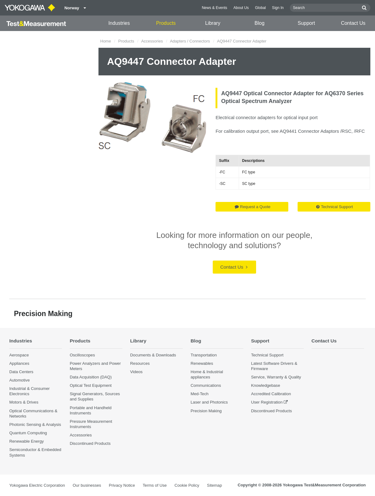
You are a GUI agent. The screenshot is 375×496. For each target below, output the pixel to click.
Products (166, 23)
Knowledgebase (265, 385)
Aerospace (19, 355)
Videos (136, 371)
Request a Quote (252, 206)
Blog (259, 23)
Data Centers (21, 371)
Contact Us (353, 23)
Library (212, 23)
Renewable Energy (26, 441)
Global (260, 8)
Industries (119, 23)
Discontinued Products (90, 443)
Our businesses (87, 485)
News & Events (214, 8)
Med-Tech (199, 393)
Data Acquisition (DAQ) (91, 377)
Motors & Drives (23, 402)
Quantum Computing (28, 433)
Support (306, 23)
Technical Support (334, 206)
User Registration (267, 402)
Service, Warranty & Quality (276, 377)
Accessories (152, 41)
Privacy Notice (122, 485)
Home (105, 41)
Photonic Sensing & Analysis (35, 424)
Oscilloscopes (82, 355)
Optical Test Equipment (90, 385)
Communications (205, 385)
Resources (140, 363)
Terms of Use (155, 485)
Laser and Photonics (209, 402)
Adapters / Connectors (190, 41)
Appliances (19, 363)
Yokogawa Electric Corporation (37, 485)
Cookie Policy (186, 485)
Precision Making (205, 411)
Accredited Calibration (271, 393)
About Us (241, 8)
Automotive (19, 380)
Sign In (278, 8)
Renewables (201, 363)
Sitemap (214, 485)
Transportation (203, 355)
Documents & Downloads (153, 355)
